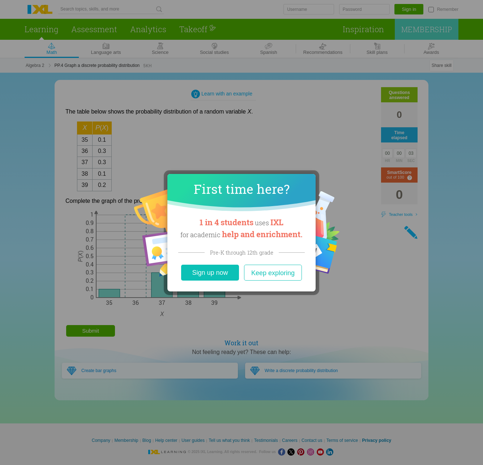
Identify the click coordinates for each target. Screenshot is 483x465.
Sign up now (210, 272)
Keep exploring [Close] (273, 273)
